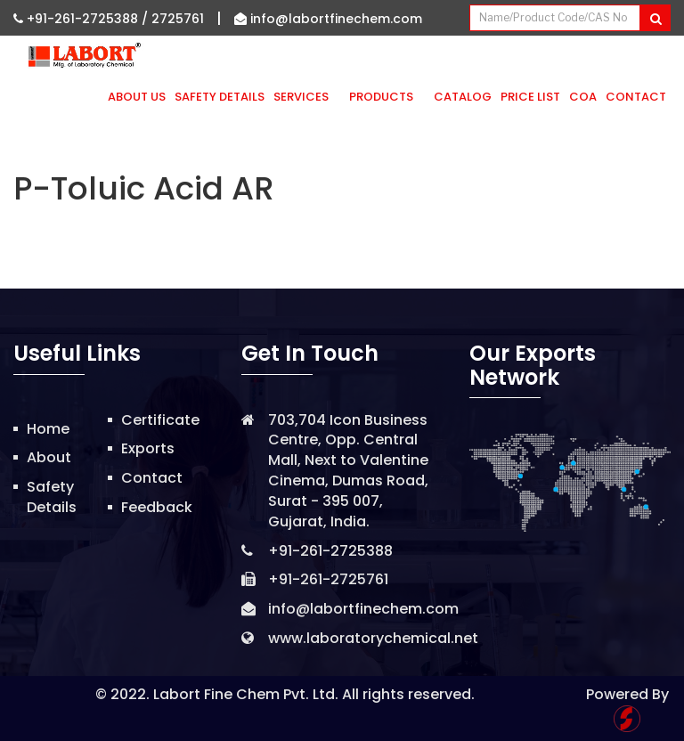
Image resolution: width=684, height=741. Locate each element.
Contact (636, 96)
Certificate (160, 420)
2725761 (177, 19)
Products (387, 96)
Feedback (156, 507)
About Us (137, 96)
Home (48, 429)
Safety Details (220, 96)
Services (306, 96)
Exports (148, 448)
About (49, 457)
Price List (530, 96)
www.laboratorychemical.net (373, 638)
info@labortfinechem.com (328, 19)
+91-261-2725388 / (82, 19)
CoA (583, 96)
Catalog (463, 96)
